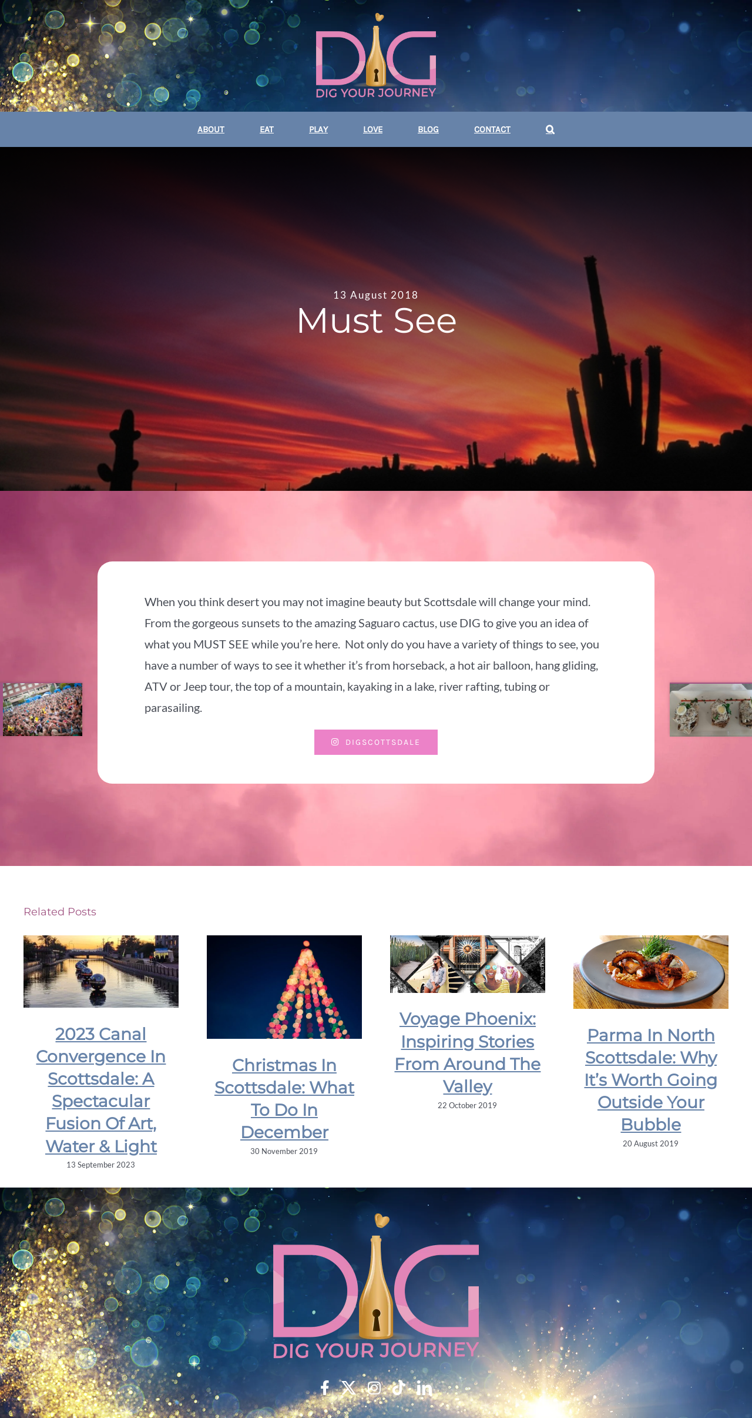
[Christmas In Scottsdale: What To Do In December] (284, 987)
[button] (550, 129)
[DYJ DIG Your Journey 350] (376, 57)
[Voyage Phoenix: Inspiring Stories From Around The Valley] (467, 964)
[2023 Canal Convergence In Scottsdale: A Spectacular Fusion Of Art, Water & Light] (101, 971)
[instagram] (374, 1387)
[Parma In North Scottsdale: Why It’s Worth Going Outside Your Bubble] (650, 972)
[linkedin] (424, 1387)
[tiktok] (398, 1387)
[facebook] (325, 1387)
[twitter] (348, 1387)
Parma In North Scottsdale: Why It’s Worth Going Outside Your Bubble (650, 1080)
